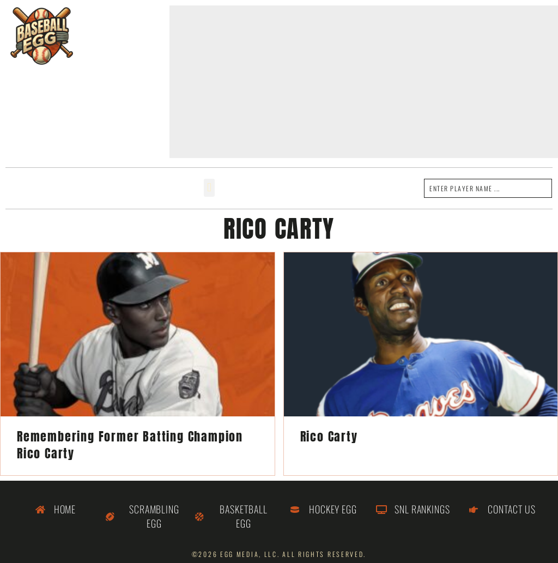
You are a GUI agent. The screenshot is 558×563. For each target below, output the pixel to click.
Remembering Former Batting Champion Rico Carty (130, 444)
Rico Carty (329, 436)
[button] (209, 188)
